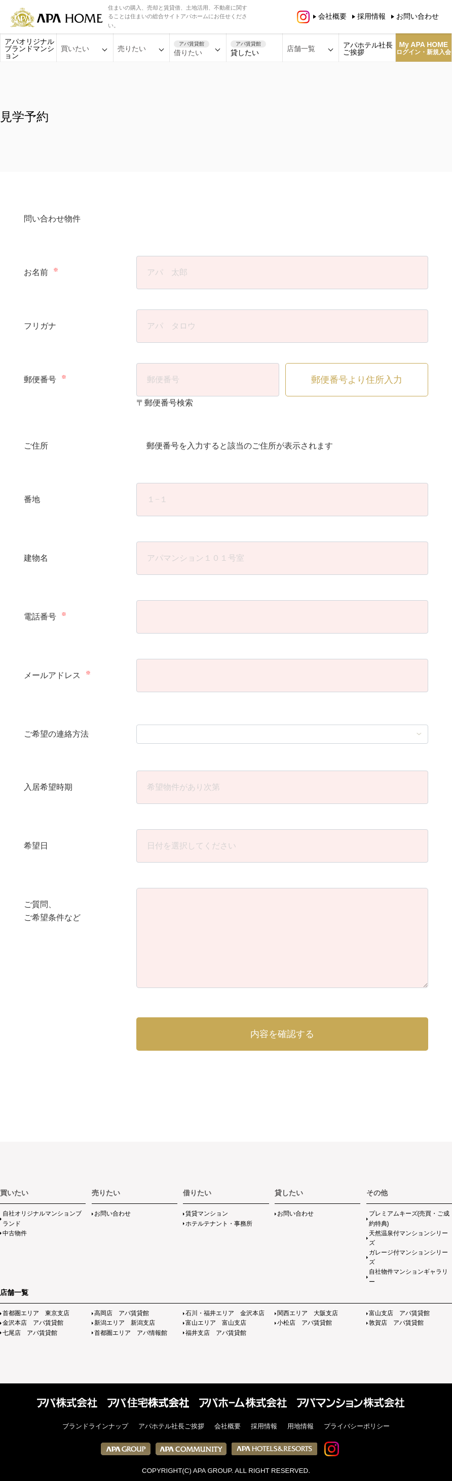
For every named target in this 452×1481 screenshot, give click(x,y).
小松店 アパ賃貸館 (304, 1322)
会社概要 (332, 16)
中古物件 (15, 1233)
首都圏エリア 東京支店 (36, 1313)
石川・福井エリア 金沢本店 (225, 1313)
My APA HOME (423, 48)
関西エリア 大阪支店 (307, 1313)
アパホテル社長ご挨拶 (368, 48)
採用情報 (371, 16)
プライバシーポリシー (357, 1426)
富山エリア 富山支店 (215, 1322)
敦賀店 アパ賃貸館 (396, 1322)
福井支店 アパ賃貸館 (215, 1332)
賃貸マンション (206, 1213)
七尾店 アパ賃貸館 (30, 1332)
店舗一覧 (14, 1292)
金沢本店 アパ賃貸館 (33, 1322)
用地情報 (300, 1426)
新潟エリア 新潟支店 (124, 1322)
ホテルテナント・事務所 (218, 1223)
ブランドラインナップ (95, 1426)
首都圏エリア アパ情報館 (130, 1332)
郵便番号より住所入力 (356, 380)
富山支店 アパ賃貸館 (399, 1313)
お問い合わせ (417, 16)
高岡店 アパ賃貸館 (121, 1313)
